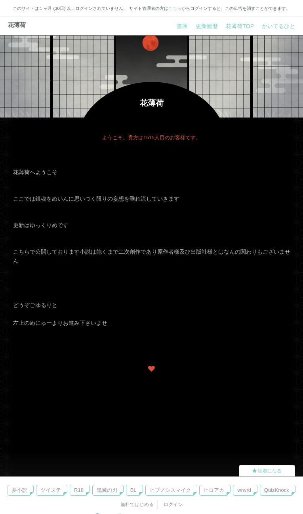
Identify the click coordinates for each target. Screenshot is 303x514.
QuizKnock (276, 490)
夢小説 (19, 490)
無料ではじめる (137, 504)
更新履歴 (207, 26)
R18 (79, 490)
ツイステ (50, 490)
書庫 (182, 26)
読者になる (267, 471)
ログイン (173, 504)
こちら (174, 8)
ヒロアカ (214, 490)
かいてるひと (278, 26)
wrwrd (244, 490)
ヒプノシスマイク (170, 490)
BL (133, 490)
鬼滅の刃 (107, 490)
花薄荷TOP (240, 26)
